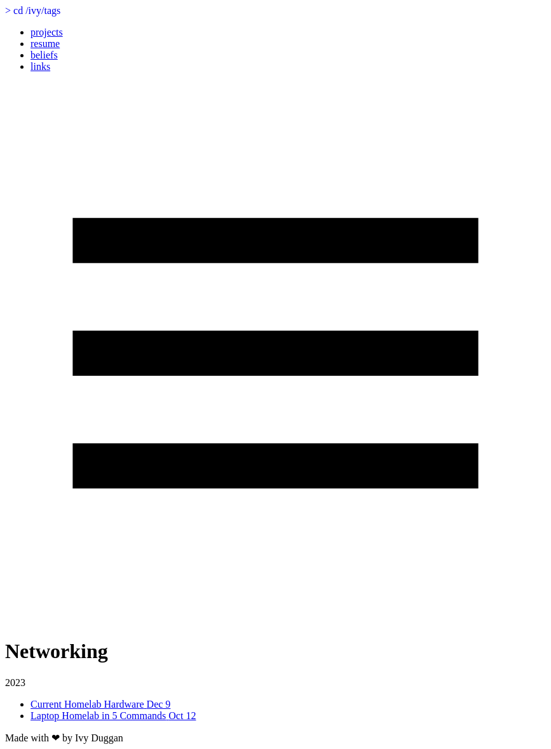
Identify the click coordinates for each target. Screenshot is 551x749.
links (40, 66)
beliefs (44, 55)
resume (45, 43)
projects (47, 32)
